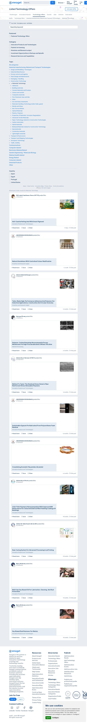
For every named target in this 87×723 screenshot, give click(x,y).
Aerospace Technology (18, 140)
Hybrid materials (17, 124)
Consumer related (15, 160)
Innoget (31, 708)
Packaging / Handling (17, 79)
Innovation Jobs (53, 668)
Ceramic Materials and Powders (21, 90)
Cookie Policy (36, 702)
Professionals (52, 661)
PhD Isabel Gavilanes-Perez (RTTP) (27, 195)
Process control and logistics (19, 74)
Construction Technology (18, 81)
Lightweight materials (18, 133)
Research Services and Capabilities (21, 56)
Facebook (24, 708)
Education (69, 14)
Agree (48, 717)
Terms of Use (36, 697)
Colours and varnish (18, 92)
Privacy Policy (48, 186)
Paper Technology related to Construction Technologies (29, 120)
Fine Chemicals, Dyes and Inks (21, 97)
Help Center (30, 186)
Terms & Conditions (58, 186)
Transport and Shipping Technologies (22, 138)
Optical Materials (17, 111)
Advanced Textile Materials (20, 117)
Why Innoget (69, 2)
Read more (15, 228)
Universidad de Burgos (23, 275)
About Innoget (37, 656)
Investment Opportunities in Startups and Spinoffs (26, 53)
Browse (61, 3)
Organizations (52, 663)
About (24, 186)
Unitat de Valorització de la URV (26, 524)
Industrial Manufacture (18, 72)
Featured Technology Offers (19, 36)
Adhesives (15, 85)
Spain (12, 174)
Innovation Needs (25, 14)
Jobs (54, 14)
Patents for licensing (17, 47)
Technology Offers (39, 14)
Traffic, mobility (15, 143)
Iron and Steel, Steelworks (20, 101)
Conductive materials (18, 131)
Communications (14, 145)
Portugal (13, 179)
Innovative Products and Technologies (22, 44)
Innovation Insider (38, 683)
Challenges (13, 14)
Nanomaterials (16, 129)
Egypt (12, 176)
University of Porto (22, 480)
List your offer (71, 9)
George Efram (20, 316)
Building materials (17, 88)
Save (23, 228)
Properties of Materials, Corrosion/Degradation (26, 115)
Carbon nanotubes (17, 122)
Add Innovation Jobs (70, 669)
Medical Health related (16, 155)
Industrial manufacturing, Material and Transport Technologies (29, 67)
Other (11, 165)
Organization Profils (54, 696)
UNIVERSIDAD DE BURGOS (24, 235)
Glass (13, 99)
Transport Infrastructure (18, 136)
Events (49, 14)
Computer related (15, 147)
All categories (13, 65)
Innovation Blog (39, 186)
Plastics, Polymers (17, 113)
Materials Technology (19, 83)
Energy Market (14, 157)
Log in (21, 699)
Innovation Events (54, 666)
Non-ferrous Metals (18, 108)
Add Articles (68, 676)
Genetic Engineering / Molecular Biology (22, 152)
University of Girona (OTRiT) (25, 358)
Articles (60, 14)
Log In (81, 2)
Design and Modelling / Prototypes (21, 69)
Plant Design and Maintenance (20, 76)
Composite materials (18, 95)
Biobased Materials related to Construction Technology (29, 127)
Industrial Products (15, 162)
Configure (55, 717)
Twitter (17, 708)
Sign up (13, 699)
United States (14, 182)
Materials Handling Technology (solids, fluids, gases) (27, 104)
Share (30, 228)
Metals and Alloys (17, 106)
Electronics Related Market (18, 150)
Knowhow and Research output (20, 50)
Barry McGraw (20, 563)
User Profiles (52, 698)
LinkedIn (12, 708)
